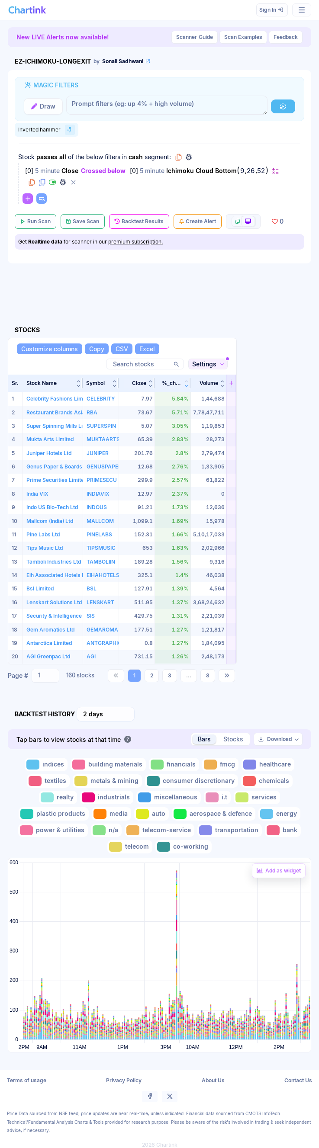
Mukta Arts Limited (50, 439)
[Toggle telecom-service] (159, 830)
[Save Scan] (82, 221)
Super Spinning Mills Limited (61, 426)
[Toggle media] (111, 814)
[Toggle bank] (283, 830)
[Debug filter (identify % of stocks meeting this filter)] (63, 182)
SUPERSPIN (101, 426)
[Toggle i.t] (217, 797)
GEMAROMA (102, 629)
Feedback (286, 37)
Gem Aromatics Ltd (50, 629)
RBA (92, 412)
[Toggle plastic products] (54, 814)
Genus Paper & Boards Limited (64, 466)
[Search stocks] (145, 364)
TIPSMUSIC (101, 548)
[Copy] (96, 348)
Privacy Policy (124, 1080)
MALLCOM (100, 521)
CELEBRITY (101, 398)
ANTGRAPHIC (104, 643)
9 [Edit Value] (242, 170)
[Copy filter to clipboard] (31, 182)
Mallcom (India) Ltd (49, 521)
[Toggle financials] (174, 764)
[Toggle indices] (46, 764)
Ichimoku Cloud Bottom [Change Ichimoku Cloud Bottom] (201, 170)
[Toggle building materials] (108, 764)
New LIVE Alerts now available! (62, 37)
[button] (53, 383)
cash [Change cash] (136, 156)
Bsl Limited (40, 588)
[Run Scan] (35, 221)
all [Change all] (62, 156)
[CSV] (122, 348)
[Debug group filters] (188, 157)
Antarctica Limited (49, 643)
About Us (213, 1080)
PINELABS (99, 534)
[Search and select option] (40, 675)
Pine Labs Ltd (43, 534)
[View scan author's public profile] (122, 61)
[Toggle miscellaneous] (168, 797)
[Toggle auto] (151, 814)
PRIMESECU (102, 480)
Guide (194, 37)
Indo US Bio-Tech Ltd (52, 507)
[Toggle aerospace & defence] (213, 814)
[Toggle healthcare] (268, 764)
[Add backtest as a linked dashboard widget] (279, 870)
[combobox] (45, 675)
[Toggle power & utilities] (53, 830)
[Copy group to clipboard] (178, 157)
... (188, 675)
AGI (91, 656)
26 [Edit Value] (251, 170)
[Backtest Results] (139, 221)
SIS (91, 615)
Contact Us (298, 1080)
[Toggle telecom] (129, 846)
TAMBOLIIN (101, 561)
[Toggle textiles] (48, 781)
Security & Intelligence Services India (72, 615)
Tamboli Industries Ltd (53, 561)
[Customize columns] (49, 348)
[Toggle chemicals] (267, 781)
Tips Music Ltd (44, 548)
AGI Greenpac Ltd (48, 656)
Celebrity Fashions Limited (59, 398)
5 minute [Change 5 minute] (47, 170)
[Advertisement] (276, 501)
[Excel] (147, 348)
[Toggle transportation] (229, 830)
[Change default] (275, 170)
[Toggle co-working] (183, 846)
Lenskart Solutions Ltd (54, 602)
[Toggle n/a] (106, 830)
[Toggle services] (257, 797)
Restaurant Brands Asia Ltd (60, 412)
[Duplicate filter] (42, 182)
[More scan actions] (243, 221)
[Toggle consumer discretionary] (191, 781)
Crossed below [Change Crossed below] (103, 170)
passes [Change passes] (47, 156)
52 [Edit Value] (261, 170)
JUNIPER (98, 453)
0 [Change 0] (29, 170)
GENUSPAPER (104, 466)
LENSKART (100, 602)
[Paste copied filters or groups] (41, 198)
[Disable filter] (52, 182)
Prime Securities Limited (56, 480)
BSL (92, 588)
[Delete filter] (73, 182)
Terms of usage (26, 1080)
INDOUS (97, 507)
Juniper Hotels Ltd (48, 453)
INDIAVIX (98, 494)
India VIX (37, 494)
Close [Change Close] (69, 170)
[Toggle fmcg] (220, 764)
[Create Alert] (197, 221)
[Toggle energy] (279, 814)
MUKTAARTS (103, 439)
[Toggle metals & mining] (107, 781)
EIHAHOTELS (103, 575)
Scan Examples (243, 37)
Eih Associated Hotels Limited (63, 575)
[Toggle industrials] (106, 797)
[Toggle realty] (58, 797)
